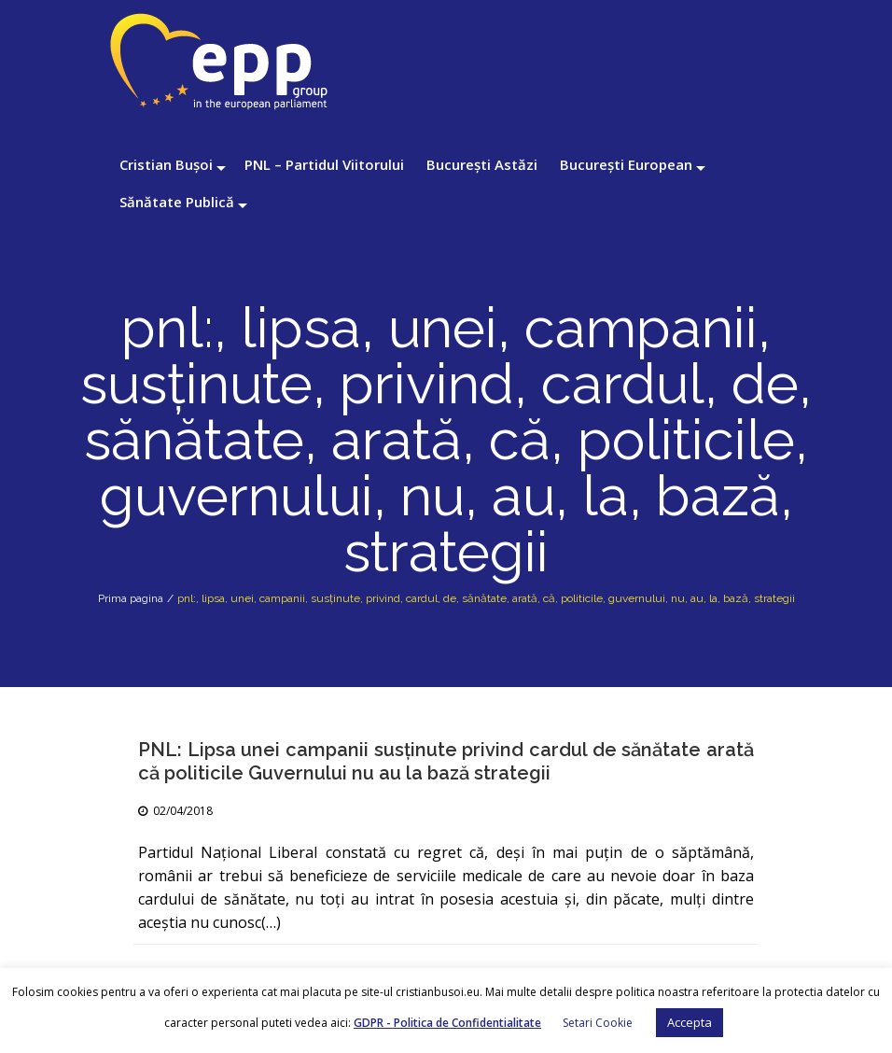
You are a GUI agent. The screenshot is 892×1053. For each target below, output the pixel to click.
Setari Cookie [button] (598, 1023)
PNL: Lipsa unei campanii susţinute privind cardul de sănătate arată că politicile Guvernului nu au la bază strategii (446, 761)
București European (626, 164)
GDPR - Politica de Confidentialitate (447, 1023)
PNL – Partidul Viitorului (324, 164)
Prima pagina (130, 598)
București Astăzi (481, 164)
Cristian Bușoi (166, 164)
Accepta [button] (689, 1022)
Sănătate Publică (176, 201)
